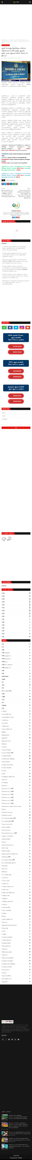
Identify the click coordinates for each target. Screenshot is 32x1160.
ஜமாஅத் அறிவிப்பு (16, 975)
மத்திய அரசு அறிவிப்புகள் (16, 892)
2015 (16, 625)
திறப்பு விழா (16, 848)
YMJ (16, 708)
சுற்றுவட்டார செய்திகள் (16, 836)
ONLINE (16, 679)
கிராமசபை (16, 785)
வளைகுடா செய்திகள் (16, 937)
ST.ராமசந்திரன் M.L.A (16, 691)
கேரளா (16, 809)
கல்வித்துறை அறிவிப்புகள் (16, 776)
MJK (16, 673)
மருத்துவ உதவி (16, 895)
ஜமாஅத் (16, 972)
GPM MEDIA (5, 58)
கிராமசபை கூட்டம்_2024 (16, 803)
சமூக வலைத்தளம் (16, 827)
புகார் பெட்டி (16, 877)
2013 (16, 631)
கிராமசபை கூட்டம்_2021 (16, 794)
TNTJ (16, 699)
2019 (16, 613)
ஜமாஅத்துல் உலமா (16, 978)
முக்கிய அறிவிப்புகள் (16, 919)
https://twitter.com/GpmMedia (17, 157)
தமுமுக (16, 842)
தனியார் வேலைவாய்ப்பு (16, 845)
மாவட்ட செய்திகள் (9, 40)
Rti (16, 682)
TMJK (16, 694)
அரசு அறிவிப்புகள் (16, 714)
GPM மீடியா (16, 661)
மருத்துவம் (16, 898)
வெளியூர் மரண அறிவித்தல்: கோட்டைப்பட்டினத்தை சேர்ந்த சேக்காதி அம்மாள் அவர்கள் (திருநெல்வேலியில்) (18, 1116)
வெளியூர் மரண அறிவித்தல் (16, 963)
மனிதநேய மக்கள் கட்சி (16, 901)
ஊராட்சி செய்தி (16, 761)
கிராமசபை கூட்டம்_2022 (16, 797)
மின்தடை (16, 913)
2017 (16, 619)
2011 (16, 636)
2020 (16, 610)
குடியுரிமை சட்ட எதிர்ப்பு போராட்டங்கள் (16, 806)
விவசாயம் (16, 949)
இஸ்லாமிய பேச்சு (16, 741)
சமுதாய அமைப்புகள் (16, 824)
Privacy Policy (16, 1155)
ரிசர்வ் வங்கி (16, 928)
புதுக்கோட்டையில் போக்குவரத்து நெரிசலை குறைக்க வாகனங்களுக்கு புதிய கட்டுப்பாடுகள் (19, 1139)
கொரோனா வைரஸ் (16, 815)
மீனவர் (16, 916)
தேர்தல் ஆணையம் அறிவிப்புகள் (16, 854)
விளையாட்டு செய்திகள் (16, 958)
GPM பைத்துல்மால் (16, 655)
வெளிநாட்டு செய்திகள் (16, 961)
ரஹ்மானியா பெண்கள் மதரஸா (16, 925)
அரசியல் (16, 711)
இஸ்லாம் (16, 744)
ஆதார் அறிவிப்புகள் (16, 729)
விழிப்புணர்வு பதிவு (16, 952)
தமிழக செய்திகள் (16, 839)
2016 (16, 622)
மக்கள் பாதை (16, 889)
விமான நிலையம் (16, 946)
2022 (16, 605)
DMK (16, 650)
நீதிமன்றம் (16, 871)
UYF (16, 702)
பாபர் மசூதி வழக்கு (16, 874)
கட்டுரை (16, 770)
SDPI (16, 685)
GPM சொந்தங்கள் (16, 652)
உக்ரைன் (16, 747)
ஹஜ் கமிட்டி (16, 981)
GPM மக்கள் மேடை (16, 658)
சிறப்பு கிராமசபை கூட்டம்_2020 (16, 833)
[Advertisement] (16, 22)
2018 (16, 616)
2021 (16, 607)
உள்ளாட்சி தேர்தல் (16, 750)
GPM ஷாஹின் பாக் (16, 667)
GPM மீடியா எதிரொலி (16, 664)
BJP (16, 644)
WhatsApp (16, 705)
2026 (16, 593)
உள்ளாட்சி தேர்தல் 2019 (16, 752)
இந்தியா (16, 732)
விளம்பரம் (16, 955)
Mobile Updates (16, 676)
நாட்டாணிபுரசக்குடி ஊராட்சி (16, 862)
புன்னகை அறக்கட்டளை (16, 886)
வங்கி (16, 931)
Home (3, 40)
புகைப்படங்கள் (16, 880)
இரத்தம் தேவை (16, 735)
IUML (16, 670)
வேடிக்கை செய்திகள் (16, 966)
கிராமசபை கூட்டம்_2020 (16, 791)
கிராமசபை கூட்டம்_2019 (16, 788)
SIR (16, 688)
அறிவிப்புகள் (16, 726)
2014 (16, 628)
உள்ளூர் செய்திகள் (16, 756)
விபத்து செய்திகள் (16, 943)
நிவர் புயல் (16, 868)
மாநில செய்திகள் (16, 907)
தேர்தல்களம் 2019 (16, 857)
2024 (16, 599)
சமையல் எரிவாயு (16, 830)
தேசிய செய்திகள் (16, 851)
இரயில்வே (16, 738)
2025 (16, 596)
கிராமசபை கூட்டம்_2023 (16, 800)
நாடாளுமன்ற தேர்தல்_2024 (16, 859)
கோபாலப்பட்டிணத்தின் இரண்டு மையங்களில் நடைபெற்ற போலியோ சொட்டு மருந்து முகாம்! (19, 1132)
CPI (16, 647)
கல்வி (16, 773)
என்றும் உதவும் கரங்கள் (16, 764)
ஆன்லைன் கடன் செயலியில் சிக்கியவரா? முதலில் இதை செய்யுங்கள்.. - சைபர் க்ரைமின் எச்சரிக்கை (19, 1146)
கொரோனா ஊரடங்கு (16, 812)
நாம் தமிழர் (16, 865)
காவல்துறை (16, 782)
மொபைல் (16, 922)
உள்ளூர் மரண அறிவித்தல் (16, 758)
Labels (4, 640)
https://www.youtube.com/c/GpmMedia (17, 163)
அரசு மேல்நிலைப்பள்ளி (16, 717)
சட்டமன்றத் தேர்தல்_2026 (16, 821)
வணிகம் (16, 934)
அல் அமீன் (16, 723)
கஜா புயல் (16, 779)
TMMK (16, 696)
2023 (16, 602)
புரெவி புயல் (16, 883)
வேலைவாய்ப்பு (16, 969)
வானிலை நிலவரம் (16, 940)
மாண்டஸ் (16, 904)
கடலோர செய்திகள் (16, 767)
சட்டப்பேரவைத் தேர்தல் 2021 (16, 818)
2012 (16, 633)
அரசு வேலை (16, 720)
